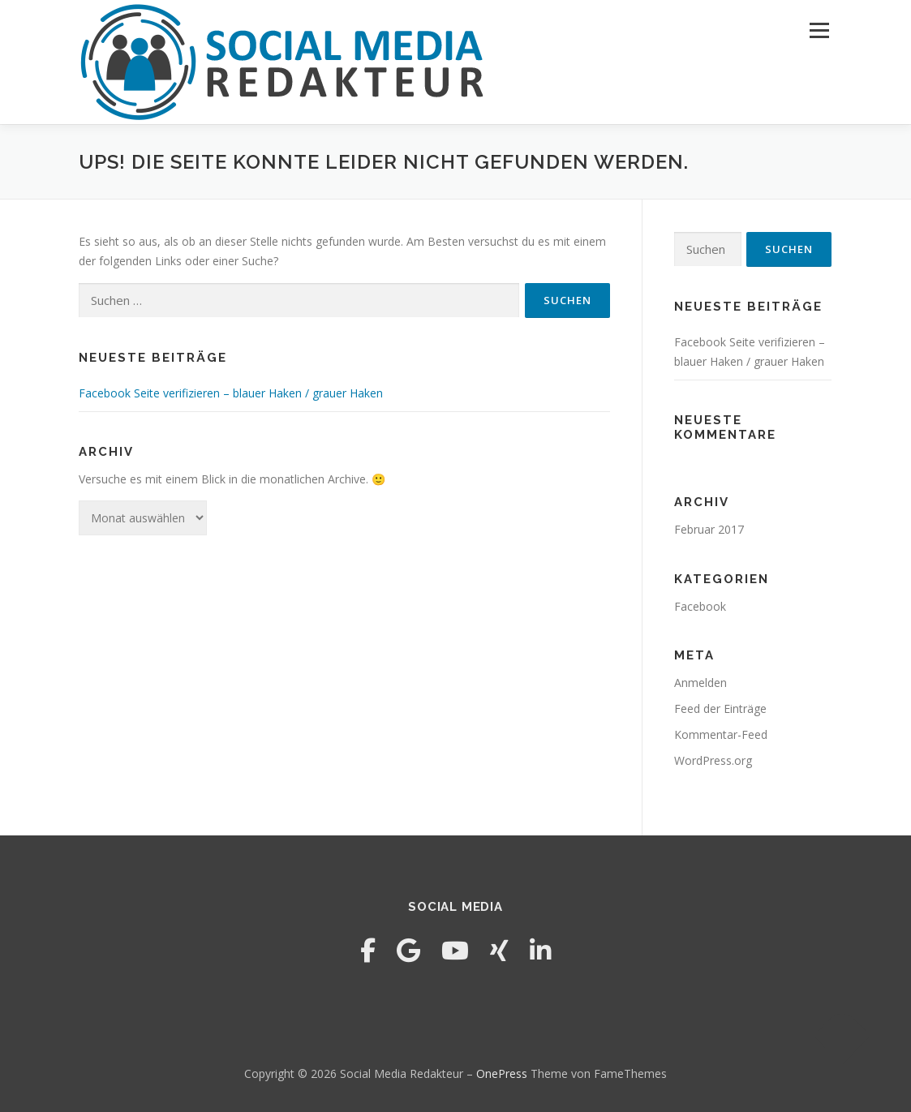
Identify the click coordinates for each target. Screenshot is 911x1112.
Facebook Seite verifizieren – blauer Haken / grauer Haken (231, 393)
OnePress (501, 1073)
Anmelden (700, 682)
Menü (819, 30)
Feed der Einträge (720, 708)
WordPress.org (713, 760)
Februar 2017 (709, 529)
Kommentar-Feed (720, 734)
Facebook (700, 606)
